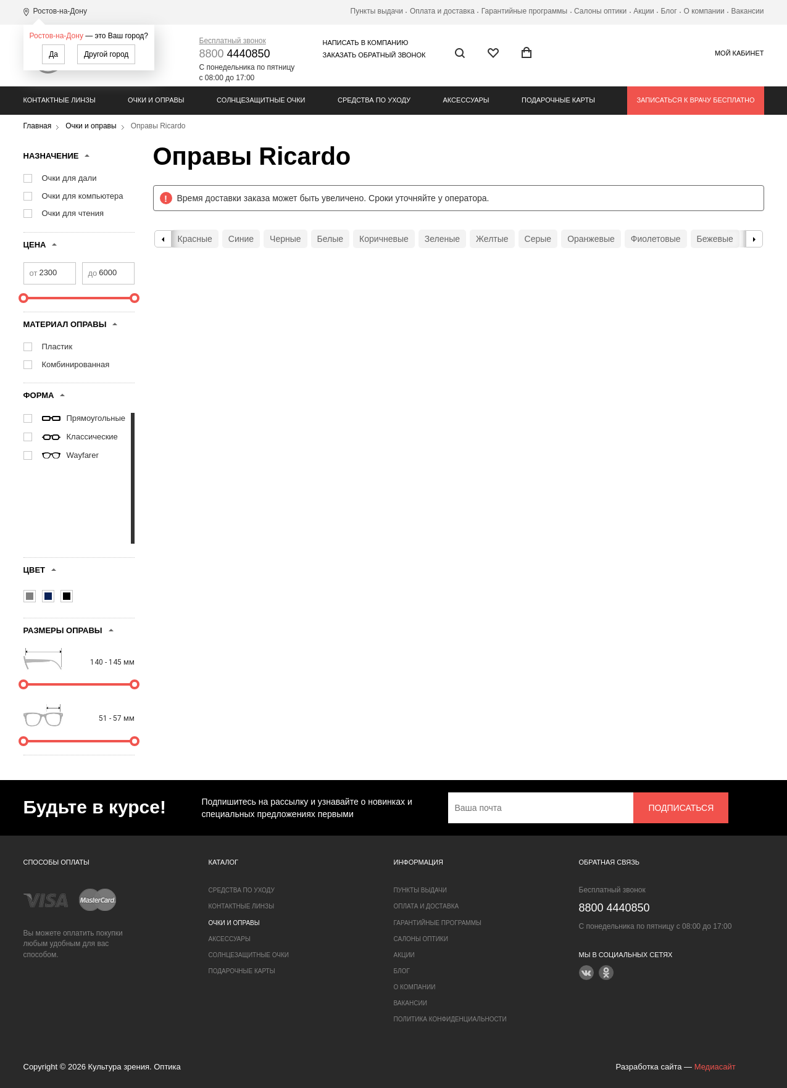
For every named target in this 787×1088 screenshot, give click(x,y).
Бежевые (715, 239)
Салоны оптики (600, 11)
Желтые (492, 239)
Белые (330, 239)
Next (754, 238)
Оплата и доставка (442, 11)
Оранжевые (591, 239)
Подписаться (681, 808)
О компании (703, 11)
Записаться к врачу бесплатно (695, 100)
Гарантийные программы (524, 11)
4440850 (234, 54)
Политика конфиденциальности (450, 1019)
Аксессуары (466, 100)
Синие (241, 239)
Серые (538, 239)
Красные (195, 239)
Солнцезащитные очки (261, 100)
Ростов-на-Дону (56, 35)
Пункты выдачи (377, 11)
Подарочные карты (558, 100)
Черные (285, 239)
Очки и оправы (156, 100)
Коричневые (384, 239)
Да (53, 54)
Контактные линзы (59, 100)
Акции (643, 11)
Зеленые (442, 239)
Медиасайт (715, 1066)
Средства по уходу (374, 100)
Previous (163, 238)
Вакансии (747, 11)
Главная (37, 126)
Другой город (106, 54)
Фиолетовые (656, 239)
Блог (669, 11)
